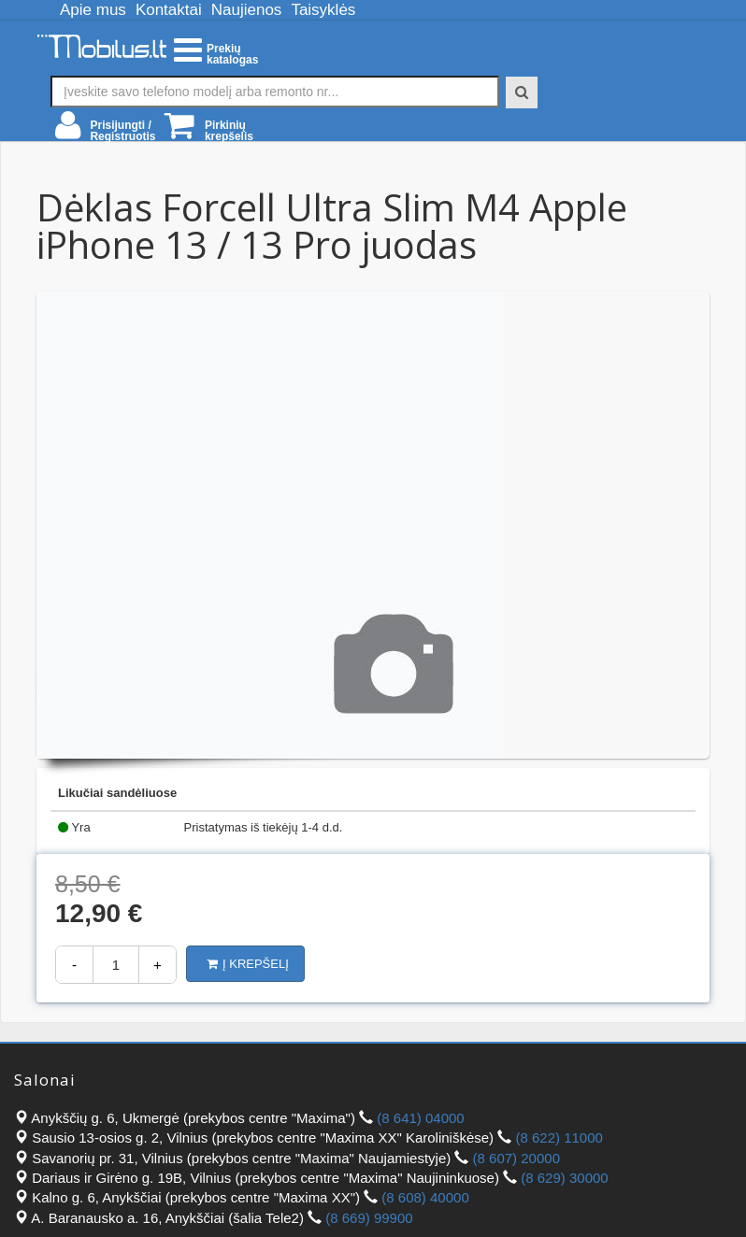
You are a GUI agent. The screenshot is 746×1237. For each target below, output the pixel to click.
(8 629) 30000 (564, 1178)
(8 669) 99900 (368, 1218)
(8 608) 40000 (424, 1197)
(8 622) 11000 (558, 1137)
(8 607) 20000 (516, 1158)
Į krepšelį (248, 964)
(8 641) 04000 (420, 1118)
